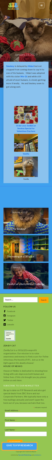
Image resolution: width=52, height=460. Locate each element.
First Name (11, 420)
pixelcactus (37, 455)
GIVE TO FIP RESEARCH (19, 445)
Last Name (10, 430)
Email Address (12, 410)
